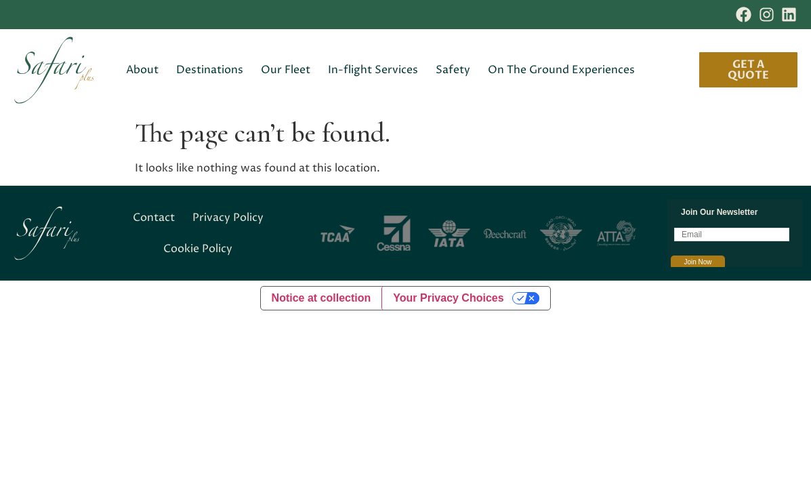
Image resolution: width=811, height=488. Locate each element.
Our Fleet (285, 69)
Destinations (209, 69)
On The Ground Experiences (561, 69)
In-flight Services (373, 69)
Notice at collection (321, 298)
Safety (453, 69)
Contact (154, 217)
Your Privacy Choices (448, 298)
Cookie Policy (197, 248)
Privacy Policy (228, 217)
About (142, 69)
